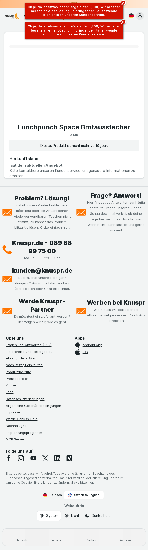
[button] (140, 16)
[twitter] (45, 458)
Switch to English (84, 495)
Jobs (9, 392)
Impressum (14, 412)
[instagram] (21, 458)
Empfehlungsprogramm (24, 433)
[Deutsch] (130, 16)
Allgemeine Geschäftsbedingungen (33, 406)
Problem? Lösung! (42, 198)
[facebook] (9, 458)
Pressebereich (17, 379)
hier (90, 482)
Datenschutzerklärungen (25, 399)
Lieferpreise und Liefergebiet (29, 352)
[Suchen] (91, 537)
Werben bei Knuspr (116, 302)
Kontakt (12, 385)
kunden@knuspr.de (42, 270)
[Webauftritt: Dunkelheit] (97, 516)
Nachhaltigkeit (17, 426)
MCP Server (15, 439)
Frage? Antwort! (116, 195)
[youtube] (33, 458)
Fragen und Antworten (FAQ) (28, 345)
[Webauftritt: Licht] (71, 516)
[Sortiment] (56, 537)
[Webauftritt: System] (49, 516)
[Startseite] (21, 537)
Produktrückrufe (18, 372)
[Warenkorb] (126, 537)
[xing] (69, 458)
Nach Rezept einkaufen (24, 365)
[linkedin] (57, 458)
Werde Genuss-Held (21, 419)
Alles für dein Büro (20, 358)
